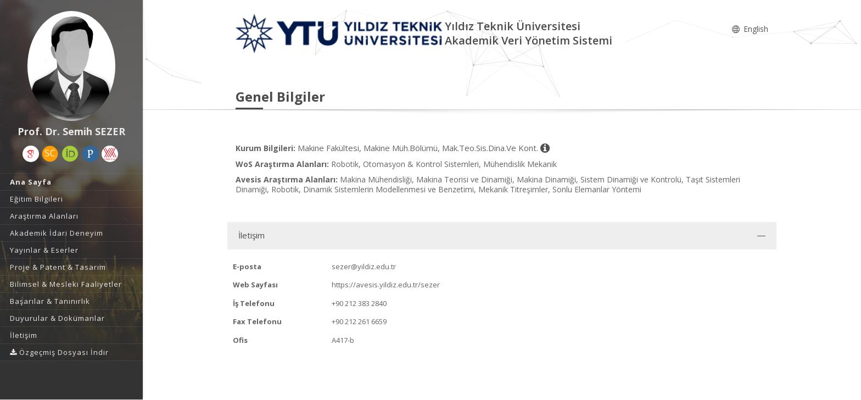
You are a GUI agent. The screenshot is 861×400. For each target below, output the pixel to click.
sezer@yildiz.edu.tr (364, 266)
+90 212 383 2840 (359, 303)
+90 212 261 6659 (359, 321)
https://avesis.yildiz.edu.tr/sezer (386, 285)
